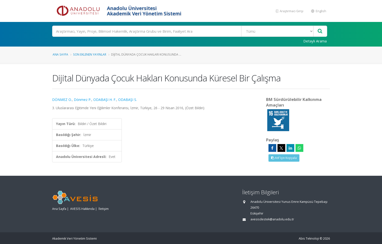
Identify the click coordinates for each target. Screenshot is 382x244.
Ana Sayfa (60, 54)
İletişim (103, 209)
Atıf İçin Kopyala (284, 158)
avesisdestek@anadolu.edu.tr (272, 219)
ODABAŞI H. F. (104, 99)
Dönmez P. (82, 99)
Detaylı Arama (315, 41)
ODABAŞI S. (127, 99)
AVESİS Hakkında (82, 209)
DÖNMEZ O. (62, 99)
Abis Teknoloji (309, 238)
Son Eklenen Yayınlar (89, 54)
